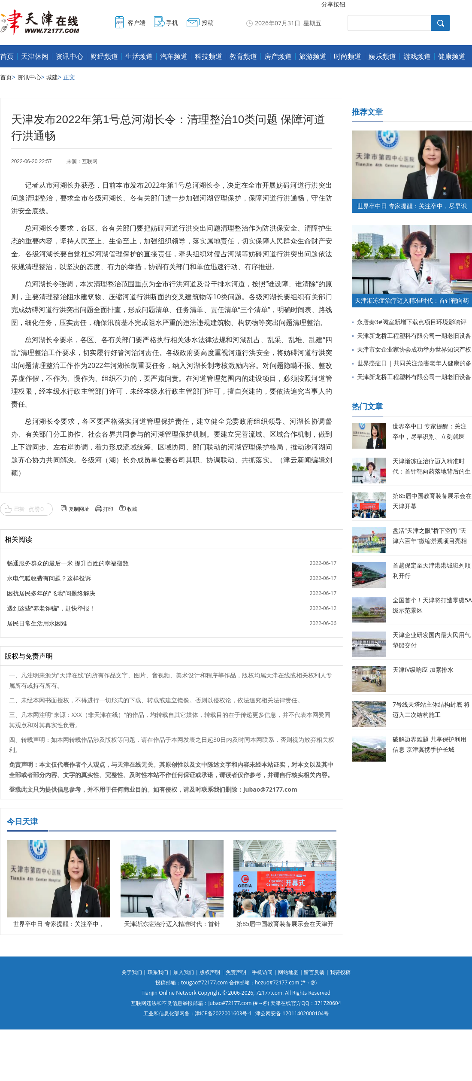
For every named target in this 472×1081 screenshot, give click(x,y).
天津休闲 (34, 56)
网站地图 (288, 972)
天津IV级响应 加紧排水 (423, 669)
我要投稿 (340, 972)
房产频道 (278, 56)
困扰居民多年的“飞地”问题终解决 (51, 593)
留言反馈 (314, 972)
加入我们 (183, 972)
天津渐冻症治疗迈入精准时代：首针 (172, 924)
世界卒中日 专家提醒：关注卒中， (59, 924)
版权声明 (210, 972)
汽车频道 (174, 56)
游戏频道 (417, 56)
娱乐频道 (382, 56)
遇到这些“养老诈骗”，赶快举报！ (51, 608)
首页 (7, 56)
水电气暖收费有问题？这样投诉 (49, 578)
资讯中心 (69, 56)
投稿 (208, 22)
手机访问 (262, 972)
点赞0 (36, 509)
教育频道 (243, 56)
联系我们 (158, 972)
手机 (172, 22)
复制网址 (79, 509)
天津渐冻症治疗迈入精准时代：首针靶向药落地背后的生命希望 (432, 471)
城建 (52, 77)
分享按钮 (333, 4)
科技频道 (208, 56)
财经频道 (104, 56)
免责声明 (236, 972)
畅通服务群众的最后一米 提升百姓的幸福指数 (68, 563)
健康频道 (452, 56)
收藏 (132, 509)
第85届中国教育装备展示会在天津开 (284, 924)
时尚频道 (347, 56)
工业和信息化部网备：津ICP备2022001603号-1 (197, 1013)
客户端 (136, 22)
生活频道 (139, 56)
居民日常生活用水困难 (37, 623)
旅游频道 (313, 56)
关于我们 (131, 972)
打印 (108, 509)
